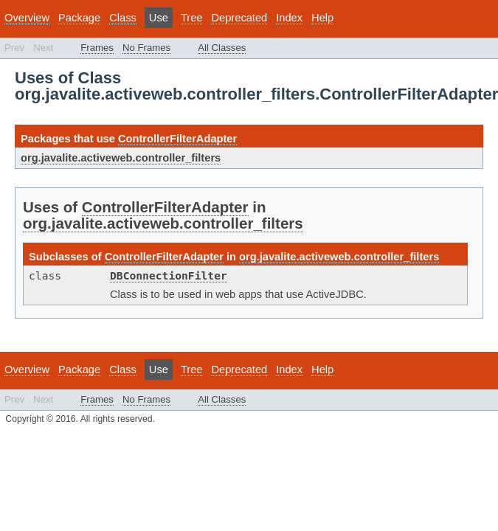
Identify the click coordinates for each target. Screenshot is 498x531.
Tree (192, 18)
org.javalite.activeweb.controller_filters (121, 158)
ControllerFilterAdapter (177, 139)
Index (289, 18)
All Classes (222, 47)
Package (79, 18)
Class (122, 18)
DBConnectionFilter (168, 275)
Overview (26, 18)
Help (322, 18)
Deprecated (239, 18)
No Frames (146, 47)
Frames (97, 47)
